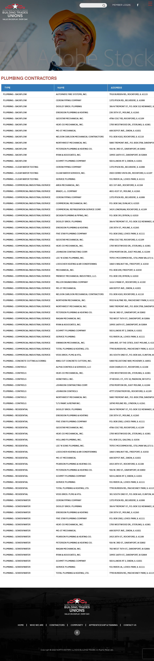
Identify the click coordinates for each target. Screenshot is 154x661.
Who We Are (36, 625)
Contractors (57, 625)
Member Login (121, 5)
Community (77, 625)
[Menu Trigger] (150, 3)
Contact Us (130, 625)
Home (21, 625)
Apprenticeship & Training (103, 625)
